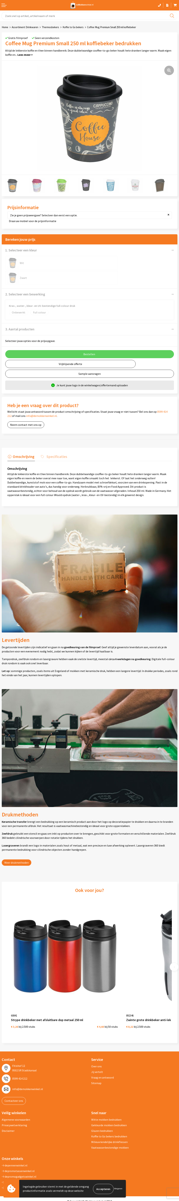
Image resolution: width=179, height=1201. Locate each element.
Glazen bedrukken (102, 1107)
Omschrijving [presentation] (23, 441)
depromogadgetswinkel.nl (19, 1152)
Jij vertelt (97, 1048)
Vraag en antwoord (102, 1053)
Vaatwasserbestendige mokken (110, 1123)
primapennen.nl (13, 1158)
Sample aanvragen (89, 359)
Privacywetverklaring (14, 1101)
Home (5, 27)
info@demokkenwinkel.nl (41, 401)
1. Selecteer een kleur (21, 250)
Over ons (96, 1042)
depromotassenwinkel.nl (18, 1147)
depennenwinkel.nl (14, 1141)
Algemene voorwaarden (16, 1095)
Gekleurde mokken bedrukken (109, 1101)
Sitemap (96, 1059)
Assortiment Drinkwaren (25, 27)
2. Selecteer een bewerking (25, 279)
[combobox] (89, 16)
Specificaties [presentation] (55, 441)
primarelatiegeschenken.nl (19, 1164)
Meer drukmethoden (16, 847)
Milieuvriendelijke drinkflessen (109, 1118)
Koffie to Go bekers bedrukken (109, 1112)
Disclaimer (8, 1107)
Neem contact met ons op (25, 410)
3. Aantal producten (19, 314)
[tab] (20, 442)
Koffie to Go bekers (73, 27)
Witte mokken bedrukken (106, 1095)
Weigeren (118, 1189)
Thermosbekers (50, 27)
